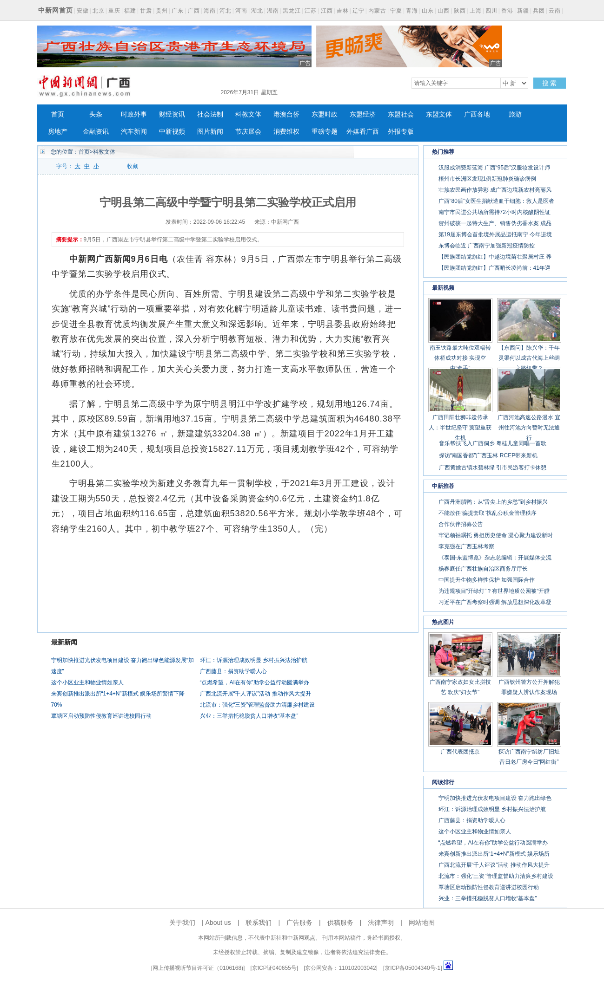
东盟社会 (401, 114)
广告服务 (299, 922)
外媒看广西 (362, 131)
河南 (241, 10)
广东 (178, 10)
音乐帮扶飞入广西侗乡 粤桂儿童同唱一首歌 (492, 443)
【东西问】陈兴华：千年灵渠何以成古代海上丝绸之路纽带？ (529, 357)
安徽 (83, 10)
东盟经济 (363, 114)
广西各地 (477, 114)
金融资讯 (96, 131)
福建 (130, 10)
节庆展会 (248, 131)
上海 (476, 10)
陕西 (460, 10)
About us (218, 922)
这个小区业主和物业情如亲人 (87, 682)
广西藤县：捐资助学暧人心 (233, 671)
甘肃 (146, 10)
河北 (225, 10)
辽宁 (358, 10)
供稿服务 (340, 922)
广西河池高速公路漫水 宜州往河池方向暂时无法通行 (529, 427)
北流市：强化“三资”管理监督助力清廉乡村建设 (257, 705)
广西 (194, 10)
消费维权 (286, 131)
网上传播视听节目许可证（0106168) (198, 968)
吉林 (343, 10)
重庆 (114, 10)
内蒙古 (377, 10)
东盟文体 (439, 114)
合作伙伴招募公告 (460, 524)
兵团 (539, 10)
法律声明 (381, 922)
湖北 (257, 10)
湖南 (273, 10)
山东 (428, 10)
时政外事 (134, 114)
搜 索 (549, 83)
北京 (99, 10)
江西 (327, 10)
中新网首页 (55, 10)
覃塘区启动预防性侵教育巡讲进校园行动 (101, 716)
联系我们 (259, 922)
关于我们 (182, 922)
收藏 (132, 166)
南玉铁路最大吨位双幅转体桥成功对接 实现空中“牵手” (460, 357)
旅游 (515, 114)
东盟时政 (325, 114)
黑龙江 (292, 10)
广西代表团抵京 (460, 751)
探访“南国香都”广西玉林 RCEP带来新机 (488, 455)
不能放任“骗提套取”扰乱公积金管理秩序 (487, 513)
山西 (444, 10)
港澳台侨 (286, 114)
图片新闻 (210, 131)
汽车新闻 (134, 131)
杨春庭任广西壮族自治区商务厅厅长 (483, 568)
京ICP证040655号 (274, 968)
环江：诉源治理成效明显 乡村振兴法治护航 (253, 660)
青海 (412, 10)
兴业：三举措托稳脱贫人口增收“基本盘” (249, 716)
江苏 (311, 10)
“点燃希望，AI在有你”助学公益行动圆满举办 (254, 682)
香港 (507, 10)
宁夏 (396, 10)
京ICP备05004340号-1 (412, 968)
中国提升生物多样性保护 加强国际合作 (486, 580)
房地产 (57, 131)
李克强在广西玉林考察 (466, 546)
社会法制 (210, 114)
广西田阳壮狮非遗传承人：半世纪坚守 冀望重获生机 (460, 427)
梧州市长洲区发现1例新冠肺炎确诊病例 (487, 178)
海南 (210, 10)
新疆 (523, 10)
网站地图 (422, 922)
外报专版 (401, 131)
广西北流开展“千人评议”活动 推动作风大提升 (255, 693)
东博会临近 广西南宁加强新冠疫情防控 (486, 245)
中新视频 (172, 131)
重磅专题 (325, 131)
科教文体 (248, 114)
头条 (95, 114)
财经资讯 (172, 114)
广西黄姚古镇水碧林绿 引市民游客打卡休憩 (492, 467)
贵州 (162, 10)
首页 (57, 114)
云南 (555, 10)
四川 (491, 10)
